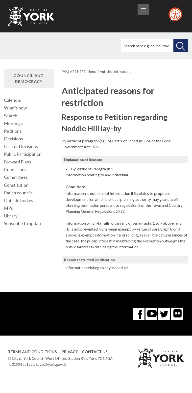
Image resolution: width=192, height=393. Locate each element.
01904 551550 (23, 364)
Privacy (70, 351)
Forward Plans (17, 161)
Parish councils (18, 192)
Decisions (13, 138)
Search (10, 115)
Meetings (13, 123)
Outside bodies (18, 200)
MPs (8, 208)
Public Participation (23, 154)
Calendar (13, 100)
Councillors (15, 169)
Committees (16, 177)
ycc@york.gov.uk (53, 364)
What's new (15, 107)
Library (11, 215)
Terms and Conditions (32, 351)
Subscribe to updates (24, 223)
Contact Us (95, 351)
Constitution (16, 185)
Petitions (13, 131)
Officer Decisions (21, 146)
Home (92, 72)
